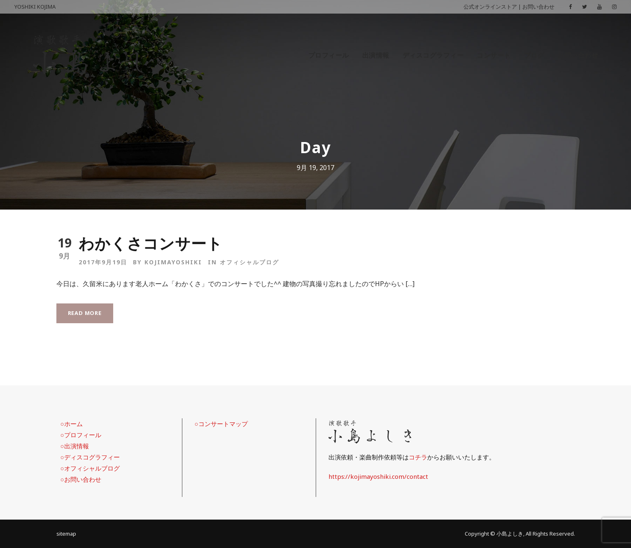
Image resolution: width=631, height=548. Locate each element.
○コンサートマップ (221, 424)
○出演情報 (75, 446)
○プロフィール (81, 435)
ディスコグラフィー (433, 55)
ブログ (534, 55)
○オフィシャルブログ (90, 468)
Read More (85, 313)
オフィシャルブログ (249, 262)
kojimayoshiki (173, 262)
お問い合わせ (538, 6)
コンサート (494, 55)
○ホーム (72, 424)
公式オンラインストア (490, 6)
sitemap (66, 533)
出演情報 (375, 55)
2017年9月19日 (103, 262)
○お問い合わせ (81, 479)
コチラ (418, 457)
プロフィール (328, 55)
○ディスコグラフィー (90, 457)
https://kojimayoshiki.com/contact (378, 476)
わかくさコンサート (151, 243)
